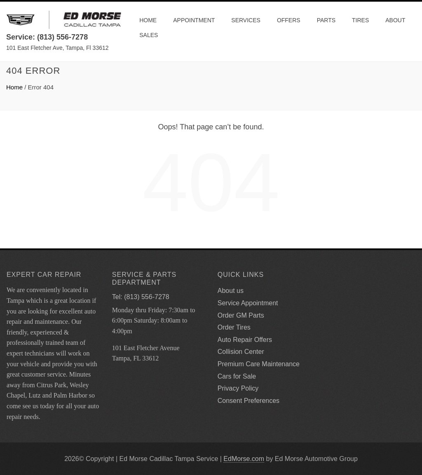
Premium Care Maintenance (259, 363)
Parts (326, 20)
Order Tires (234, 327)
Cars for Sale (237, 376)
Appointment (194, 20)
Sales (148, 35)
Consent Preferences (248, 400)
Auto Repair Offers (245, 339)
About (395, 20)
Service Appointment (248, 303)
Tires (360, 20)
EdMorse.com (243, 458)
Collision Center (241, 351)
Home (148, 20)
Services (245, 20)
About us (231, 290)
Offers (288, 20)
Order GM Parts (241, 315)
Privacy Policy (238, 388)
